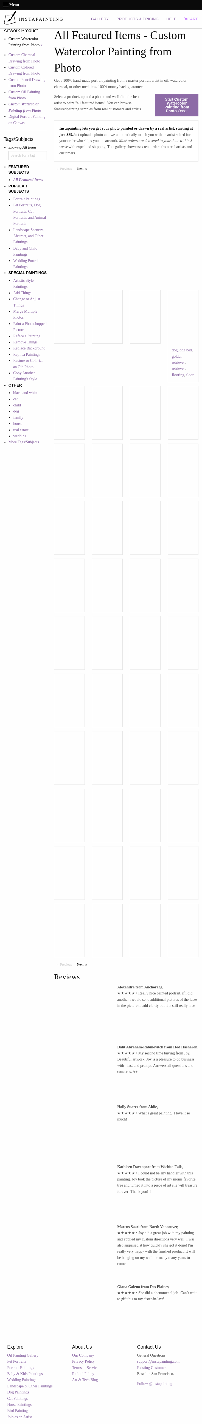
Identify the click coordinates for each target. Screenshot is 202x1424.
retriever (178, 369)
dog (16, 411)
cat (15, 399)
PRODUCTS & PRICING (137, 19)
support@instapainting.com (158, 1361)
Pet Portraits (16, 1361)
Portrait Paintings (26, 199)
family (18, 418)
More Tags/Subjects (24, 442)
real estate (21, 430)
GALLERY (100, 19)
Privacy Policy (83, 1361)
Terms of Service (85, 1368)
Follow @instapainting (154, 1384)
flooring (178, 375)
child (17, 405)
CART (191, 19)
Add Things (22, 293)
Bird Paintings (18, 1411)
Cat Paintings (17, 1398)
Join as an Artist (19, 1417)
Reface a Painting (26, 336)
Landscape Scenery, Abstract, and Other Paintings (28, 236)
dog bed (185, 350)
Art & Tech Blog (85, 1380)
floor (189, 375)
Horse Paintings (19, 1405)
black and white (25, 393)
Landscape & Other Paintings (29, 1386)
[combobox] (28, 155)
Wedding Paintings (21, 1380)
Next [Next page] (83, 168)
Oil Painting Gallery (22, 1355)
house (17, 424)
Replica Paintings (26, 354)
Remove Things (25, 342)
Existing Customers (152, 1368)
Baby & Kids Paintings (25, 1374)
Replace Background (29, 348)
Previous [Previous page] (67, 168)
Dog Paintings (18, 1392)
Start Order (176, 105)
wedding (19, 436)
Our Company (83, 1355)
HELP (171, 19)
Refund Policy (83, 1374)
